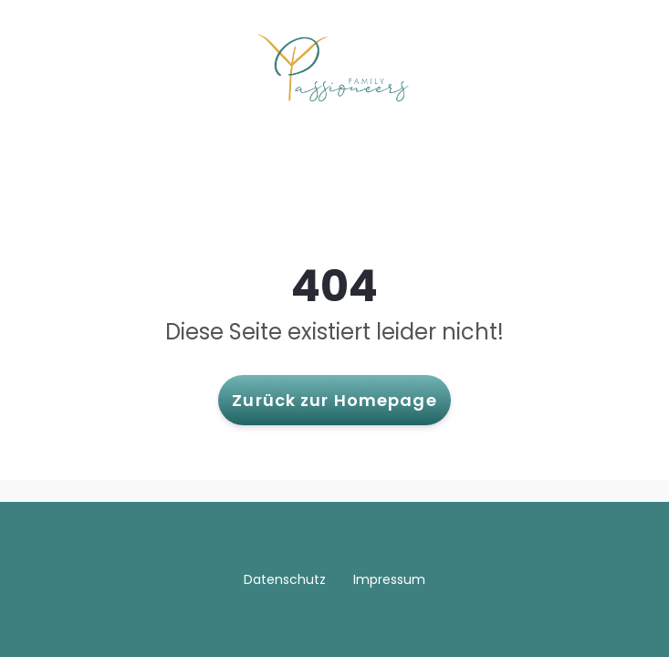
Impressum (389, 579)
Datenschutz (285, 579)
